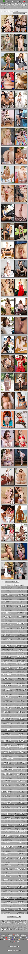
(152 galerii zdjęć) (7, 766)
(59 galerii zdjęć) (21, 865)
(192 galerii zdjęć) (7, 675)
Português (23, 939)
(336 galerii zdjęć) (7, 759)
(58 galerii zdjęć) (21, 697)
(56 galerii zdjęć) (21, 792)
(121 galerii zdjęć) (21, 766)
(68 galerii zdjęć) (7, 613)
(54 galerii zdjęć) (21, 847)
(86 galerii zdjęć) (7, 781)
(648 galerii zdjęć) (7, 631)
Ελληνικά (2, 939)
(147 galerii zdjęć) (7, 905)
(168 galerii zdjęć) (21, 693)
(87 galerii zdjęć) (21, 664)
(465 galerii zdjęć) (21, 781)
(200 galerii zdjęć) (7, 679)
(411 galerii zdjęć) (21, 774)
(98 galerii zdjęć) (7, 704)
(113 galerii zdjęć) (7, 792)
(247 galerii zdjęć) (7, 880)
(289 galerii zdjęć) (7, 887)
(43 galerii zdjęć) (7, 617)
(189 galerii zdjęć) (21, 887)
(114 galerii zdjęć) (21, 668)
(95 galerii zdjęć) (7, 661)
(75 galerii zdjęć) (7, 872)
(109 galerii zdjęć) (7, 690)
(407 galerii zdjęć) (21, 839)
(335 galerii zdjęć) (7, 898)
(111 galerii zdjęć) (7, 755)
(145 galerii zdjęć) (7, 858)
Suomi (23, 937)
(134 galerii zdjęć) (7, 883)
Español (17, 935)
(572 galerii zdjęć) (21, 598)
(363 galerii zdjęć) (7, 726)
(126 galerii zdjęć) (7, 803)
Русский (15, 939)
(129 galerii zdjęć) (7, 671)
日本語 (11, 941)
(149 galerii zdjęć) (7, 748)
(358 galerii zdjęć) (7, 777)
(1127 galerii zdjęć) (7, 602)
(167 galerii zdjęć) (21, 891)
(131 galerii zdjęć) (7, 909)
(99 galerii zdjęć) (21, 620)
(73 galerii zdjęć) (7, 635)
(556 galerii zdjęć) (7, 902)
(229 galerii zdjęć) (21, 650)
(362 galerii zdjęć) (21, 606)
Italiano (2, 937)
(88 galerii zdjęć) (7, 741)
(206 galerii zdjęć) (7, 836)
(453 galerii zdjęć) (7, 668)
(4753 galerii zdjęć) (7, 682)
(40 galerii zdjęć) (21, 748)
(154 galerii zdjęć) (7, 595)
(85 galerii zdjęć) (7, 587)
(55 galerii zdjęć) (21, 785)
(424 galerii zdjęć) (7, 854)
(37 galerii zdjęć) (21, 818)
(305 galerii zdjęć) (7, 664)
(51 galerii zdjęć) (21, 675)
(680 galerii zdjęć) (7, 788)
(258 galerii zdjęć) (21, 902)
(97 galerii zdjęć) (21, 861)
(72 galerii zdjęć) (21, 639)
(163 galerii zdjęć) (21, 587)
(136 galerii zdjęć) (21, 715)
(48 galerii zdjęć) (21, 631)
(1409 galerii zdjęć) (7, 657)
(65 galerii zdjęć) (21, 777)
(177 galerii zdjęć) (7, 591)
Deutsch (10, 935)
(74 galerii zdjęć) (7, 650)
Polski (9, 939)
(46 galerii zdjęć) (7, 708)
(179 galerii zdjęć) (21, 609)
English (3, 935)
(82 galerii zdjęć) (21, 723)
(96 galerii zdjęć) (21, 690)
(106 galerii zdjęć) (21, 741)
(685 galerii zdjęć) (21, 810)
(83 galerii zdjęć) (7, 785)
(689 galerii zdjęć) (21, 807)
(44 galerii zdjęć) (7, 719)
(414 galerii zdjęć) (7, 774)
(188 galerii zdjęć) (7, 814)
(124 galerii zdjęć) (7, 693)
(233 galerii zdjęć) (21, 646)
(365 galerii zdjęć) (7, 770)
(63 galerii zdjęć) (21, 653)
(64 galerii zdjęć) (7, 653)
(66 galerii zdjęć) (7, 697)
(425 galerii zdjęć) (21, 759)
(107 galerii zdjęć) (21, 686)
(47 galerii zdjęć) (21, 613)
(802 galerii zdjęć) (7, 628)
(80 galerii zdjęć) (21, 628)
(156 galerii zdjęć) (7, 723)
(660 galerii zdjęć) (21, 712)
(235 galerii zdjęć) (21, 770)
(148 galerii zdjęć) (7, 701)
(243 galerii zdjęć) (21, 671)
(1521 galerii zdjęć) (21, 602)
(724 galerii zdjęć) (21, 704)
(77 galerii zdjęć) (21, 898)
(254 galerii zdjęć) (7, 639)
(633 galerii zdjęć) (7, 606)
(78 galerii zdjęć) (21, 755)
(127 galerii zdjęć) (7, 609)
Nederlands (16, 937)
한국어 (17, 941)
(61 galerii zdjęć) (7, 624)
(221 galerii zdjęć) (7, 745)
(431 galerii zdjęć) (21, 752)
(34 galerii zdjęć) (21, 624)
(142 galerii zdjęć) (21, 595)
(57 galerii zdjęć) (21, 635)
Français (23, 935)
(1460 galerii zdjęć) (7, 737)
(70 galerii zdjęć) (7, 752)
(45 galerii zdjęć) (21, 701)
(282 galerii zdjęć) (21, 642)
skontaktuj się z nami (14, 946)
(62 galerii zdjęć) (21, 679)
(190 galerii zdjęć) (7, 869)
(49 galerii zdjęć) (7, 829)
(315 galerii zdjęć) (7, 839)
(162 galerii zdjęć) (7, 825)
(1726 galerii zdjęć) (21, 880)
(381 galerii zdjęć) (21, 737)
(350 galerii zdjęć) (7, 730)
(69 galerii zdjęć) (7, 810)
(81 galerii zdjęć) (21, 726)
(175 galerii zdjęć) (7, 818)
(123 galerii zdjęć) (21, 682)
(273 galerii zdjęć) (7, 620)
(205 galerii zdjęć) (7, 865)
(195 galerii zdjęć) (7, 799)
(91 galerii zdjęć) (7, 796)
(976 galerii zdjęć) (21, 734)
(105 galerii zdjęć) (21, 591)
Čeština (9, 937)
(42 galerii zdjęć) (7, 843)
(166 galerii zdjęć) (21, 745)
